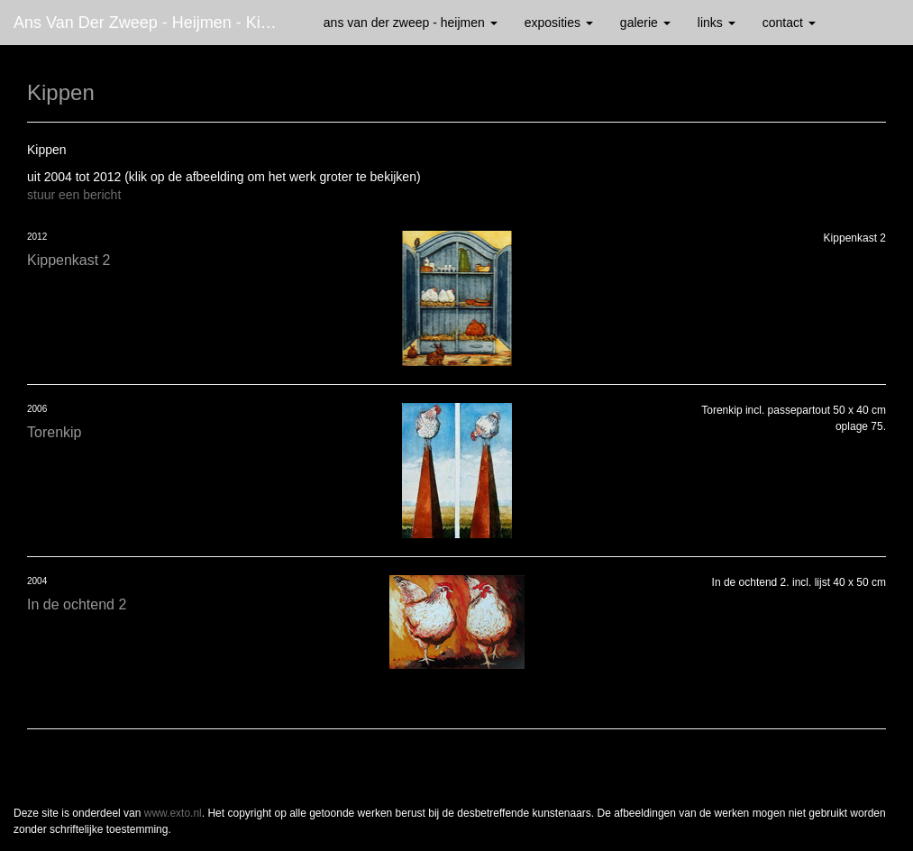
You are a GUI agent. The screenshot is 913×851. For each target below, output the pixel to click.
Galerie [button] (645, 22)
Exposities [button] (559, 22)
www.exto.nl (173, 813)
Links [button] (716, 22)
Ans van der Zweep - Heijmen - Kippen (155, 23)
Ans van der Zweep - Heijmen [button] (411, 22)
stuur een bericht (74, 195)
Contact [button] (789, 22)
